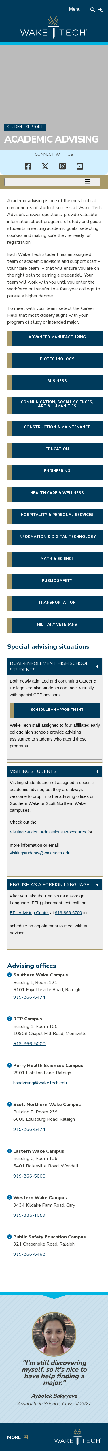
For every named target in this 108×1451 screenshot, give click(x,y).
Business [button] (57, 381)
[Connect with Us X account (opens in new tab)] (45, 166)
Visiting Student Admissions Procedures (48, 831)
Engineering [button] (57, 471)
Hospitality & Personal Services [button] (57, 515)
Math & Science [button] (57, 558)
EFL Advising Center (29, 912)
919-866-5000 (29, 1044)
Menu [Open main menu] (75, 9)
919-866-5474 (29, 997)
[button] (54, 666)
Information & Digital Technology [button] (57, 536)
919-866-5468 (29, 1254)
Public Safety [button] (57, 580)
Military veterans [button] (57, 624)
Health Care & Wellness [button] (57, 493)
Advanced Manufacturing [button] (57, 337)
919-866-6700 (68, 912)
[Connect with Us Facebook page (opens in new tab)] (28, 166)
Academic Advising (51, 139)
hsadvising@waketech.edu (40, 1083)
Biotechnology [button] (57, 359)
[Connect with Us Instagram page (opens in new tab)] (62, 166)
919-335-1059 (29, 1215)
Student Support (25, 127)
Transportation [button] (57, 602)
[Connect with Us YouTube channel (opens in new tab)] (80, 166)
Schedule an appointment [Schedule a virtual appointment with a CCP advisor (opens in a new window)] (57, 709)
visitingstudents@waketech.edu (40, 852)
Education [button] (57, 449)
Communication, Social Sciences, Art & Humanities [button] (57, 404)
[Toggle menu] (52, 182)
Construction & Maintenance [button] (57, 427)
